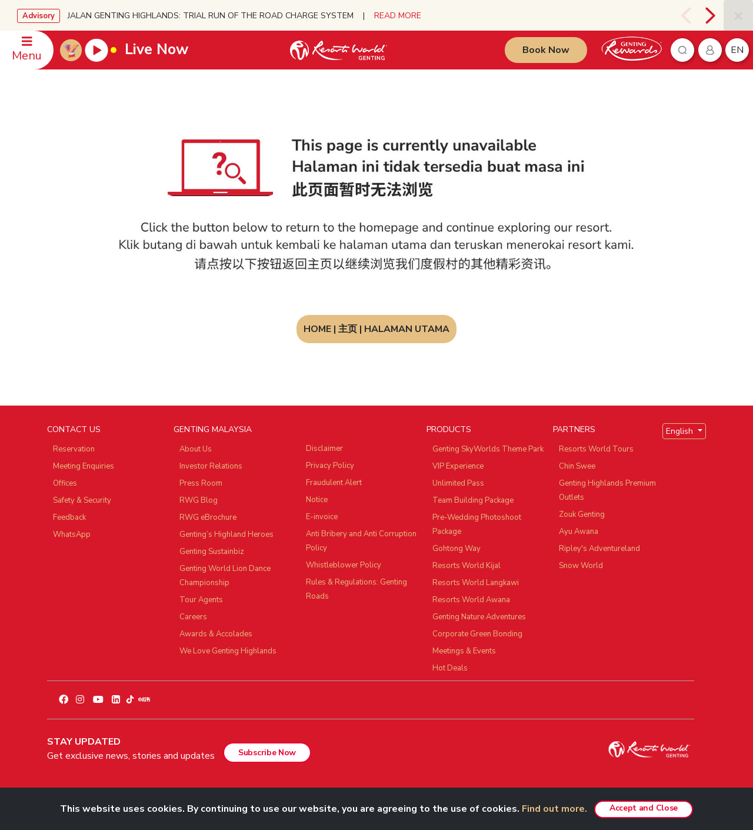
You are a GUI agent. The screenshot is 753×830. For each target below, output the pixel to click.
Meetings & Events (464, 651)
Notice (317, 499)
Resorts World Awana (471, 600)
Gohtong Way (456, 548)
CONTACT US (74, 429)
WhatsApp (72, 534)
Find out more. (554, 808)
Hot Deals (450, 668)
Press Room (200, 483)
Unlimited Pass (458, 483)
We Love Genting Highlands (227, 651)
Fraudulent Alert (334, 482)
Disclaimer (324, 448)
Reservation (74, 449)
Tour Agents (201, 600)
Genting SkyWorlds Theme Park (488, 449)
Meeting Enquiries (83, 466)
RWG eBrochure (207, 517)
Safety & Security (82, 500)
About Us (195, 449)
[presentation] (685, 15)
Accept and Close (643, 808)
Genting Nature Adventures (479, 617)
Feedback (69, 517)
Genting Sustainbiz (211, 551)
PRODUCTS (449, 429)
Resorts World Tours (596, 449)
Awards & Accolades (215, 634)
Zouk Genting (582, 514)
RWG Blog (198, 500)
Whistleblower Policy (343, 565)
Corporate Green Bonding (477, 634)
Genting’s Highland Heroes (226, 534)
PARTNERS (574, 429)
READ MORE (397, 15)
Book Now (545, 50)
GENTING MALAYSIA (213, 429)
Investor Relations (210, 466)
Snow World (581, 565)
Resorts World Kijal (466, 565)
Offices (65, 483)
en (737, 50)
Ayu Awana (578, 531)
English (680, 431)
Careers (193, 617)
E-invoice (322, 517)
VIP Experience (458, 466)
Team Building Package (473, 500)
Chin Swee (577, 466)
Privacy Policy (330, 465)
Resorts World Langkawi (475, 582)
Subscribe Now (267, 752)
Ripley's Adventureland (599, 548)
